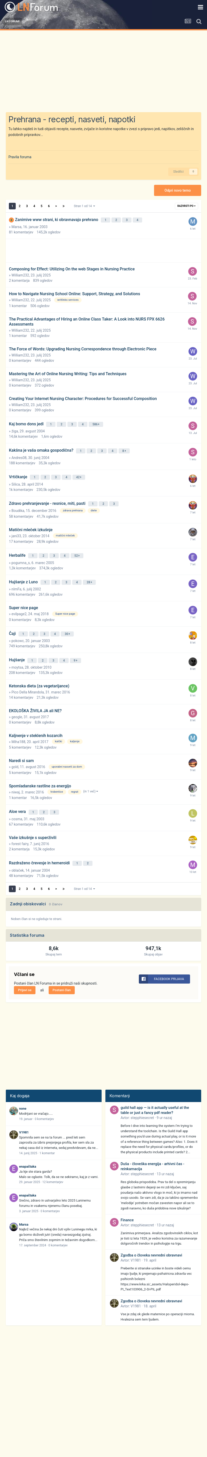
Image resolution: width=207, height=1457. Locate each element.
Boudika (17, 504)
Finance (127, 1204)
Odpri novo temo (177, 190)
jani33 (16, 529)
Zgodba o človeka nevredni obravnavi (151, 1239)
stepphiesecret (142, 1102)
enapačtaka (27, 1151)
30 (68, 623)
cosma (16, 805)
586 (96, 422)
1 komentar (47, 1137)
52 (78, 548)
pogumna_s (20, 554)
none (22, 1093)
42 (79, 472)
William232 (20, 274)
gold (14, 754)
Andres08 (19, 453)
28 (90, 573)
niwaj (15, 779)
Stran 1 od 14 (84, 206)
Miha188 (18, 729)
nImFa (16, 579)
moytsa (17, 654)
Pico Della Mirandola (27, 679)
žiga (14, 428)
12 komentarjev (52, 1166)
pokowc (17, 629)
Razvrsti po (186, 206)
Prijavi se (24, 974)
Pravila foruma (19, 157)
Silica (15, 478)
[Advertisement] (103, 68)
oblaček (17, 854)
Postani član (62, 974)
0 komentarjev (44, 1103)
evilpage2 (19, 604)
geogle (16, 704)
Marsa (16, 226)
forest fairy (19, 829)
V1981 (24, 1117)
